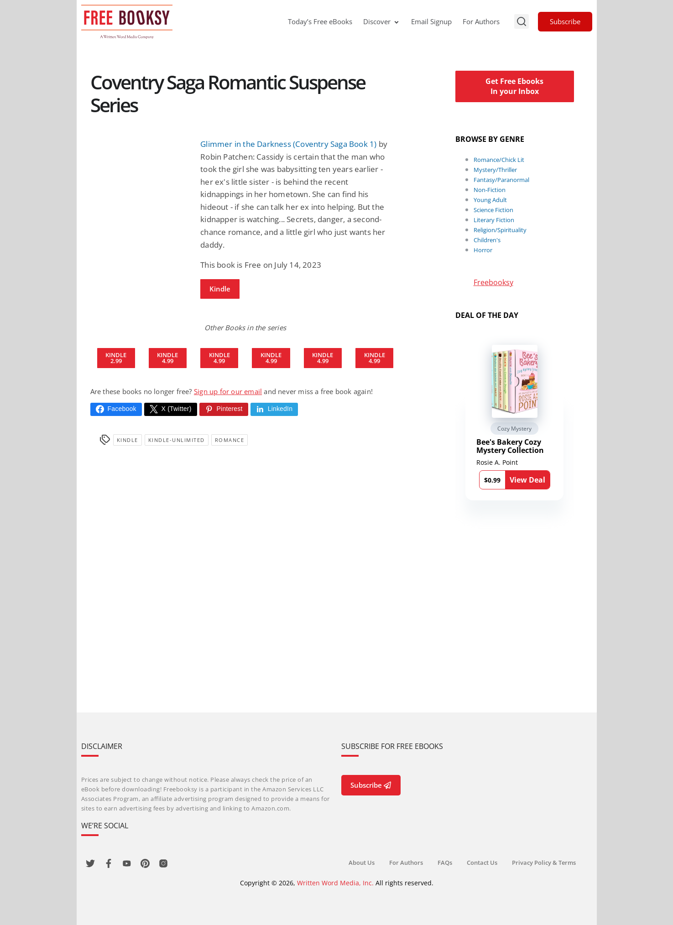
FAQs (445, 862)
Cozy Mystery (514, 428)
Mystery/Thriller (495, 170)
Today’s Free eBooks (320, 21)
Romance (230, 440)
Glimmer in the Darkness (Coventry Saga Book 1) (288, 144)
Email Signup (431, 21)
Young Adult (490, 200)
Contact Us (482, 862)
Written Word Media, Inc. (335, 882)
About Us (362, 862)
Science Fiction (493, 210)
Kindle (219, 288)
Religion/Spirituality (500, 230)
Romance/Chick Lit (499, 160)
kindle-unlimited (176, 440)
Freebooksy (493, 282)
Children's (487, 240)
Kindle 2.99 (115, 358)
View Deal (527, 480)
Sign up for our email (228, 391)
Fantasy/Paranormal (501, 180)
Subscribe (565, 21)
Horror (483, 250)
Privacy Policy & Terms (544, 862)
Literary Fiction (494, 220)
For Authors (481, 21)
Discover (381, 21)
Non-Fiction (490, 190)
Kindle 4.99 (167, 358)
